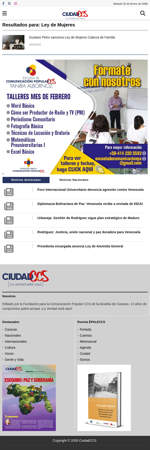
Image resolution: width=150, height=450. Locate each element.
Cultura (10, 347)
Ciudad (85, 353)
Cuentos (86, 335)
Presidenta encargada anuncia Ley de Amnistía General (80, 246)
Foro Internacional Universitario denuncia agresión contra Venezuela (90, 189)
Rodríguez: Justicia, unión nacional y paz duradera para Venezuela (88, 232)
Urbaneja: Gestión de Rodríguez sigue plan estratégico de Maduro (88, 218)
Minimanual (88, 341)
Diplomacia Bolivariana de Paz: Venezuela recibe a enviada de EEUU (90, 204)
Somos (85, 359)
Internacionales (16, 341)
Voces (9, 353)
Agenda (85, 347)
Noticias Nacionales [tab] (74, 180)
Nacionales (13, 335)
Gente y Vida (14, 359)
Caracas (11, 329)
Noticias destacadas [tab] (26, 180)
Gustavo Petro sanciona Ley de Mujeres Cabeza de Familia (72, 37)
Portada (85, 329)
